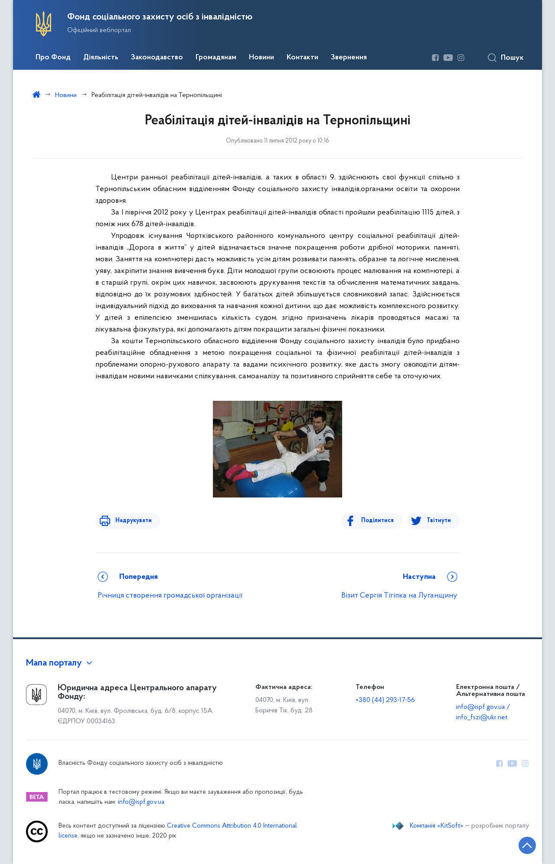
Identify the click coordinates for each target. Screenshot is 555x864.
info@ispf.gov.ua (141, 802)
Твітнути (439, 520)
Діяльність (100, 58)
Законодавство (157, 58)
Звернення (349, 58)
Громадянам (216, 58)
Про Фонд (53, 58)
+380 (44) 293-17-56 (385, 700)
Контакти (302, 58)
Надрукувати (131, 520)
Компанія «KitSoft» (437, 825)
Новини (261, 58)
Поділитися (380, 520)
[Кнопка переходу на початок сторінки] (522, 844)
